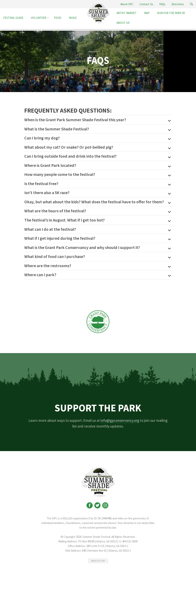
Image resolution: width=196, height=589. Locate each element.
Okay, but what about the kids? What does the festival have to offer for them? (94, 200)
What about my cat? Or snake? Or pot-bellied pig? (68, 146)
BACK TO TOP (98, 558)
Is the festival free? (41, 182)
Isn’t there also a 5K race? (46, 191)
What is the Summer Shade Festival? (56, 128)
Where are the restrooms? (47, 264)
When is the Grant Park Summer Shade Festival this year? (75, 119)
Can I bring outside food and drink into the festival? (70, 155)
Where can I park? (40, 273)
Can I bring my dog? (42, 137)
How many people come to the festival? (59, 173)
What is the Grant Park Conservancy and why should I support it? (82, 246)
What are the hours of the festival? (55, 210)
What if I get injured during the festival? (59, 237)
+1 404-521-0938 (128, 539)
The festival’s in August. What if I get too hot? (64, 219)
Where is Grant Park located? (50, 164)
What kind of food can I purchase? (54, 255)
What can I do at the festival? (50, 228)
